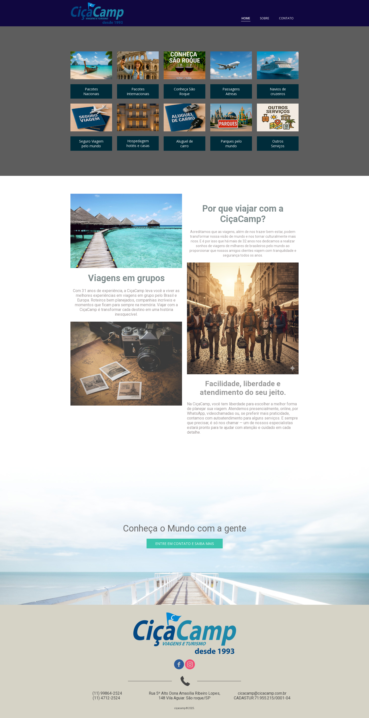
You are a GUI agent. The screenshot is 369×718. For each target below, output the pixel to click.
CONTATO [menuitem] (286, 18)
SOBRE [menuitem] (264, 18)
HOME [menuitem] (246, 18)
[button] (91, 91)
